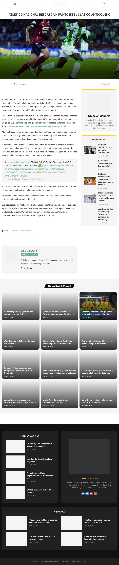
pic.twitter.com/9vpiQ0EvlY (17, 175)
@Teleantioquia (57, 168)
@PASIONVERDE (39, 172)
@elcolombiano (42, 168)
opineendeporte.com (78, 561)
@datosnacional (22, 162)
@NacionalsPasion (56, 172)
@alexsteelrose (65, 165)
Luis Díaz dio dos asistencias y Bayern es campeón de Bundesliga (105, 214)
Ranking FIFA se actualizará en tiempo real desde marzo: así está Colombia (19, 370)
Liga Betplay (26, 231)
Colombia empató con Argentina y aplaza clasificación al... (40, 475)
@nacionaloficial (51, 165)
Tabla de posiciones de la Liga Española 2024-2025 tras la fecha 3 (106, 179)
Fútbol (14, 231)
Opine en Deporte (18, 84)
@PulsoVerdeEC (12, 168)
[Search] (104, 4)
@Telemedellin (11, 172)
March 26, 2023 (35, 179)
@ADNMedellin (25, 172)
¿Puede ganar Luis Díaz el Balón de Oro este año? (106, 163)
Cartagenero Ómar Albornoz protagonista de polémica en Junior (37, 126)
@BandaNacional (27, 168)
